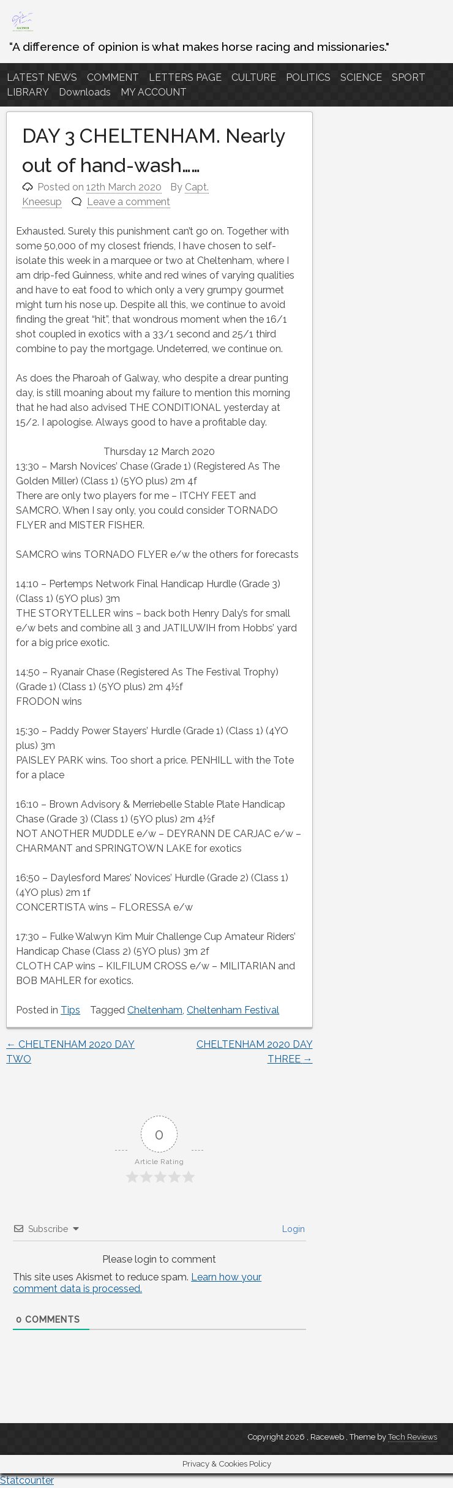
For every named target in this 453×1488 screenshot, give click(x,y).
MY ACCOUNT (154, 92)
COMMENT (113, 77)
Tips (70, 1010)
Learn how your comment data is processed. (137, 1282)
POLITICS (308, 77)
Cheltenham (154, 1010)
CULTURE (253, 77)
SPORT (408, 77)
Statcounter (27, 1480)
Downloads (85, 92)
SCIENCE (361, 77)
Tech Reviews (412, 1436)
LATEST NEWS (42, 77)
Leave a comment (128, 202)
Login (292, 1229)
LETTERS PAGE (185, 77)
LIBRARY (28, 92)
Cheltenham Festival (233, 1010)
